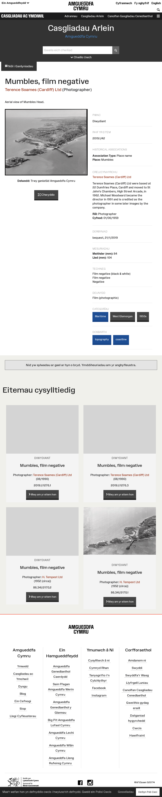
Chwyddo (46, 195)
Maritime (100, 316)
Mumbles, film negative (42, 465)
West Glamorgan (123, 316)
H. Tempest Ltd (52, 577)
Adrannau (70, 16)
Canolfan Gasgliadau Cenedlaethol (130, 16)
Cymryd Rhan (99, 668)
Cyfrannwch (124, 3)
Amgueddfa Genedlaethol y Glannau (60, 707)
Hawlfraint (137, 735)
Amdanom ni (137, 660)
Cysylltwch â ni (99, 660)
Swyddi (137, 668)
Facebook (99, 688)
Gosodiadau (125, 791)
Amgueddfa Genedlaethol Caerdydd (60, 671)
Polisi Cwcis (103, 791)
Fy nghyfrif (141, 3)
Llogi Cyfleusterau (23, 716)
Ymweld (22, 666)
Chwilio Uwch (81, 57)
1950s (143, 316)
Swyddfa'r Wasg (137, 675)
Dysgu (22, 686)
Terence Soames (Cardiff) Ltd (33, 89)
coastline (121, 339)
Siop (23, 708)
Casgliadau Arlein (92, 16)
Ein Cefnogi (22, 701)
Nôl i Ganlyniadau (19, 66)
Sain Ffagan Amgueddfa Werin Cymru (61, 689)
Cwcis (136, 728)
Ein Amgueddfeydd (15, 3)
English (156, 3)
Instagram (99, 695)
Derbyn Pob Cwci (147, 791)
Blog (23, 693)
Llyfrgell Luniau (137, 682)
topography (102, 339)
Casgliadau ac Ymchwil (22, 16)
